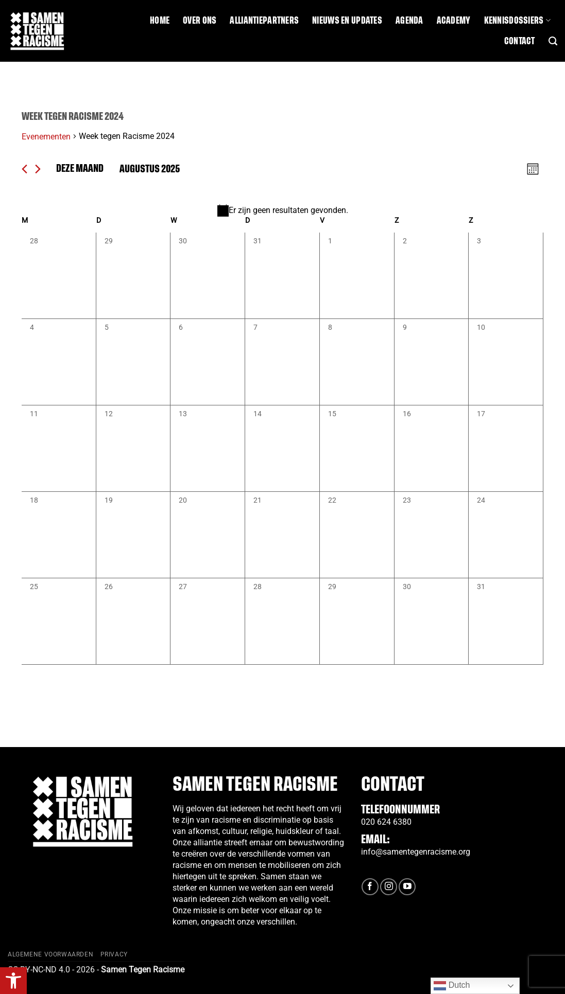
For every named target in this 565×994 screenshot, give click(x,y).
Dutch (452, 986)
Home (159, 20)
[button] (13, 980)
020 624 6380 (386, 822)
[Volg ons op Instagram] (388, 886)
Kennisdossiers (517, 20)
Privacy (114, 954)
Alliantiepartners (264, 20)
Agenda (409, 20)
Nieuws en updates (347, 20)
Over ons (199, 20)
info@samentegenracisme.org (415, 852)
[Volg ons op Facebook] (370, 886)
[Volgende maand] (38, 169)
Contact (519, 41)
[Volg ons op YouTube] (407, 886)
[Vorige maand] (24, 169)
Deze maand (80, 168)
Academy (454, 20)
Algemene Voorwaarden (50, 954)
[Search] (553, 41)
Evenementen (46, 136)
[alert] (282, 210)
